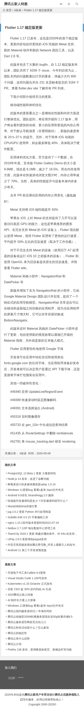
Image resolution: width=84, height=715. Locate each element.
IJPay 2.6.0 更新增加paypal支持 (27, 539)
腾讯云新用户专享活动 (38, 694)
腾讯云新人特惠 (15, 4)
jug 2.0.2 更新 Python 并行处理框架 (29, 511)
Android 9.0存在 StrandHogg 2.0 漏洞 (30, 495)
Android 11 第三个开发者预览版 (27, 550)
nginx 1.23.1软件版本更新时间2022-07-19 (33, 522)
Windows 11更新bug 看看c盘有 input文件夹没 (36, 489)
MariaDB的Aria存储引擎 (22, 506)
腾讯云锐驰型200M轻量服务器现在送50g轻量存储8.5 (40, 616)
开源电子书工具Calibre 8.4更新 (27, 572)
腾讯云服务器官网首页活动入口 (27, 622)
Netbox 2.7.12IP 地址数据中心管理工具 (32, 528)
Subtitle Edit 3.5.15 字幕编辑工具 (28, 517)
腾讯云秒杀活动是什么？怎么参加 (28, 627)
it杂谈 (17, 10)
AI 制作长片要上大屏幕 (22, 600)
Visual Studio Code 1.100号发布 (27, 578)
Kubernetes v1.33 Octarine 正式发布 (30, 583)
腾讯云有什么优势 (19, 638)
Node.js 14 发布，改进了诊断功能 (28, 478)
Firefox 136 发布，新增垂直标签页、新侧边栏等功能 (40, 649)
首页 (7, 10)
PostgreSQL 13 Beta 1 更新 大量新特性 (32, 473)
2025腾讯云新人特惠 (20, 594)
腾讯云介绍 (14, 644)
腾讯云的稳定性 (17, 633)
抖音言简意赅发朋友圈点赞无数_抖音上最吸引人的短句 (41, 544)
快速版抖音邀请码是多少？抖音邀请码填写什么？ (38, 500)
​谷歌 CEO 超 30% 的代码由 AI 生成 (29, 589)
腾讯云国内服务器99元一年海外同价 (30, 611)
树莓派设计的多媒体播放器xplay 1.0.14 (32, 484)
